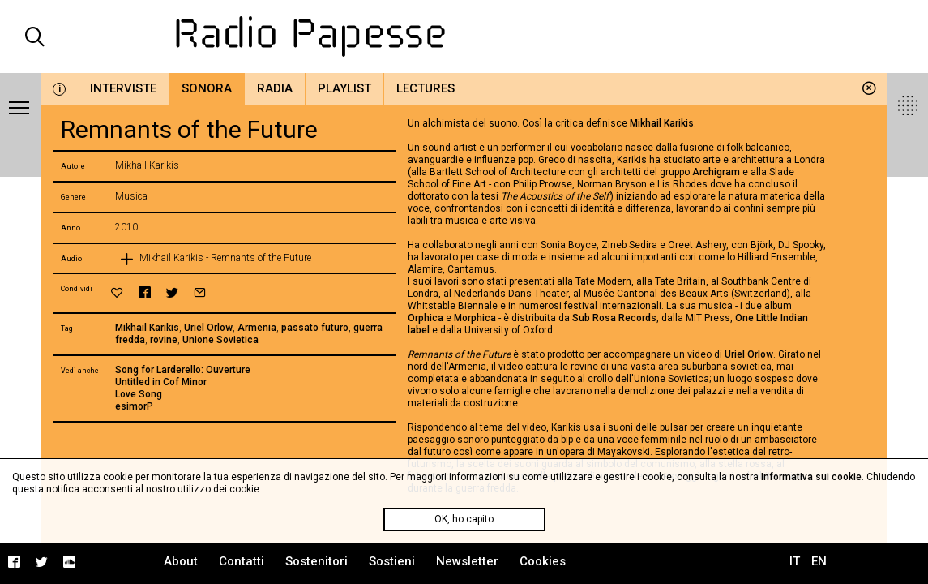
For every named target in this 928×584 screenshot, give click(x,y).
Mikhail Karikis (147, 327)
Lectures (425, 88)
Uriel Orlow (208, 327)
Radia (275, 88)
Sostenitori (316, 561)
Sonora (207, 88)
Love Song (138, 394)
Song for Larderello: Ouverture (182, 370)
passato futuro (315, 327)
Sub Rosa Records (614, 318)
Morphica (476, 318)
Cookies (543, 561)
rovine (163, 340)
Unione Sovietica (220, 340)
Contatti (241, 561)
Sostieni (392, 561)
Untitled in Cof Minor (161, 382)
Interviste (123, 88)
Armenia (256, 327)
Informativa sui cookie (811, 477)
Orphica (425, 318)
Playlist (344, 88)
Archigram (717, 172)
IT (794, 561)
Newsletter (467, 561)
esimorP (134, 406)
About (181, 561)
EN (819, 561)
